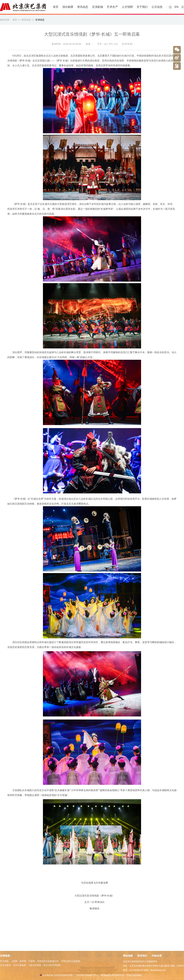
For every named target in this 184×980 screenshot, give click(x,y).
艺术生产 (112, 6)
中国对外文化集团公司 (48, 961)
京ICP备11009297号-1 (87, 975)
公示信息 (157, 6)
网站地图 (128, 955)
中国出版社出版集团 (70, 961)
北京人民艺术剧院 (52, 965)
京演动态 (39, 19)
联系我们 (142, 955)
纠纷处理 (157, 955)
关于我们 (142, 6)
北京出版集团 (19, 965)
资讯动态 (82, 6)
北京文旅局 (5, 965)
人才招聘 (127, 6)
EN (176, 6)
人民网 (14, 961)
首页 (55, 6)
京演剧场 (97, 6)
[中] (111, 44)
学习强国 (4, 961)
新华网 (23, 961)
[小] (115, 44)
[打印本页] (127, 44)
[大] (106, 44)
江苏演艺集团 (34, 965)
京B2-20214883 (134, 975)
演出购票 (67, 6)
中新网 (31, 961)
